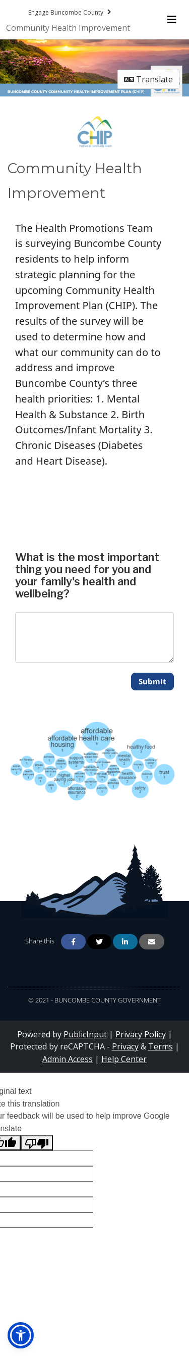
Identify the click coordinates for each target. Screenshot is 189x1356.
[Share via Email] (151, 941)
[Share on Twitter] (99, 941)
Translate (148, 79)
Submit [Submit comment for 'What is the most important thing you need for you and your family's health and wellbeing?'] (152, 681)
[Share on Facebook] (73, 941)
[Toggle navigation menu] (172, 19)
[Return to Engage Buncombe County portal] (70, 12)
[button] (20, 1335)
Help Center (124, 1059)
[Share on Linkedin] (125, 941)
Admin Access (67, 1059)
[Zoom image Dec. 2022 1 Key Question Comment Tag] (94, 761)
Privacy (125, 1046)
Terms (160, 1046)
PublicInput (85, 1034)
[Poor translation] (37, 1143)
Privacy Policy (140, 1034)
